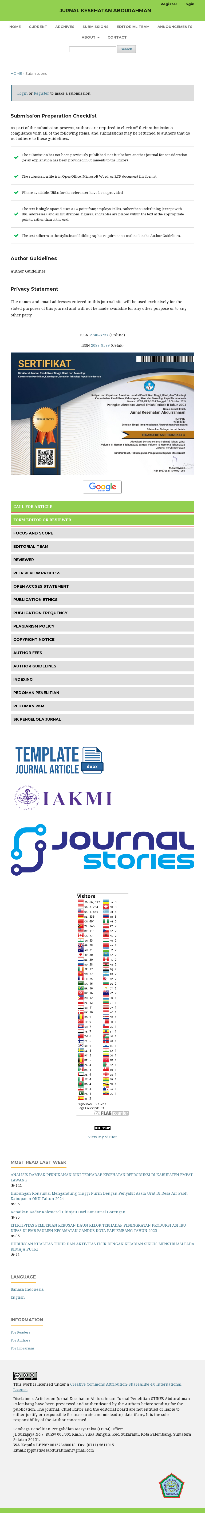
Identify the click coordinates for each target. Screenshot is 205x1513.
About (89, 37)
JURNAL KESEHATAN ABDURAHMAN (105, 11)
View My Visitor (102, 1136)
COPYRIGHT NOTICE (33, 639)
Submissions (95, 26)
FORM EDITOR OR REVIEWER (42, 519)
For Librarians (22, 1348)
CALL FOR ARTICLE (32, 506)
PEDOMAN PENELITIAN (36, 692)
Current (38, 26)
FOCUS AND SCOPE (33, 533)
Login (188, 4)
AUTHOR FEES (27, 652)
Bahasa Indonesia (27, 1289)
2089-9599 (100, 345)
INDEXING (23, 679)
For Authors (20, 1340)
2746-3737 (99, 334)
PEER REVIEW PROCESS (37, 573)
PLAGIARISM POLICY (33, 626)
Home (15, 26)
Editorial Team (133, 26)
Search (126, 49)
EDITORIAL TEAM (30, 546)
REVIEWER (23, 559)
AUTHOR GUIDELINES (34, 666)
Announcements (174, 26)
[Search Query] (92, 49)
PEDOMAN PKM (28, 706)
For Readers (20, 1332)
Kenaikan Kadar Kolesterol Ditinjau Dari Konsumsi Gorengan (68, 1211)
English (18, 1297)
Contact (117, 37)
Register (168, 4)
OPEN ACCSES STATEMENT (41, 586)
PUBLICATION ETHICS (35, 599)
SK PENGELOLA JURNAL (37, 719)
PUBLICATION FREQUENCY (40, 613)
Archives (64, 26)
